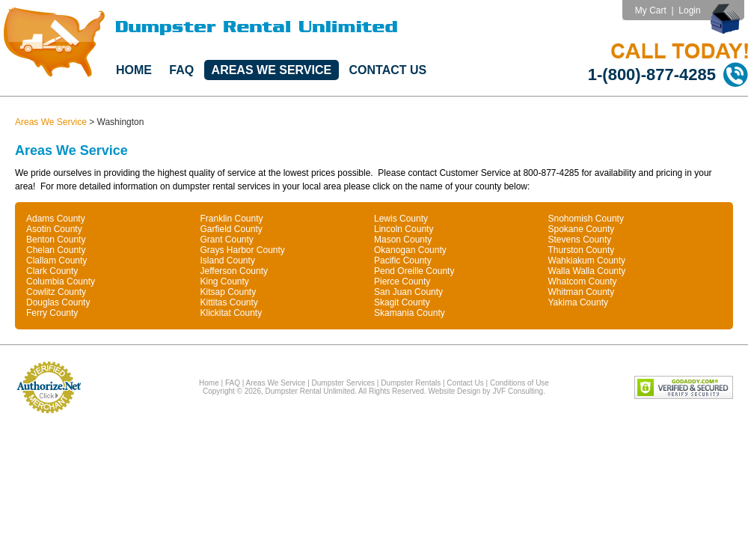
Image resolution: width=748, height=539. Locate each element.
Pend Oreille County (414, 271)
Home (134, 70)
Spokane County (581, 229)
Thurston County (581, 250)
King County (224, 281)
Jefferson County (234, 271)
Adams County (55, 218)
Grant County (227, 239)
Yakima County (578, 302)
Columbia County (60, 281)
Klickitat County (231, 313)
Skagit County (402, 302)
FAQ (181, 70)
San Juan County (408, 292)
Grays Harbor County (242, 250)
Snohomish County (586, 218)
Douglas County (58, 302)
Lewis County (401, 218)
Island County (227, 260)
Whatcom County (582, 281)
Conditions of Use (519, 383)
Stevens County (580, 239)
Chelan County (55, 250)
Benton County (55, 239)
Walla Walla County (587, 271)
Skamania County (409, 313)
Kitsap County (228, 292)
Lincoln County (403, 229)
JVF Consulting (517, 391)
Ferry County (52, 313)
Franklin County (231, 218)
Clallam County (56, 260)
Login (689, 10)
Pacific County (403, 260)
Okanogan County (410, 250)
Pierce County (402, 281)
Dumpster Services (343, 383)
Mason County (403, 239)
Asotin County (54, 229)
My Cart (650, 10)
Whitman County (581, 292)
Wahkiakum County (587, 260)
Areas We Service (272, 70)
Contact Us (388, 70)
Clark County (52, 271)
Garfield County (231, 229)
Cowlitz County (56, 292)
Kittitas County (229, 302)
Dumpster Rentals (411, 383)
